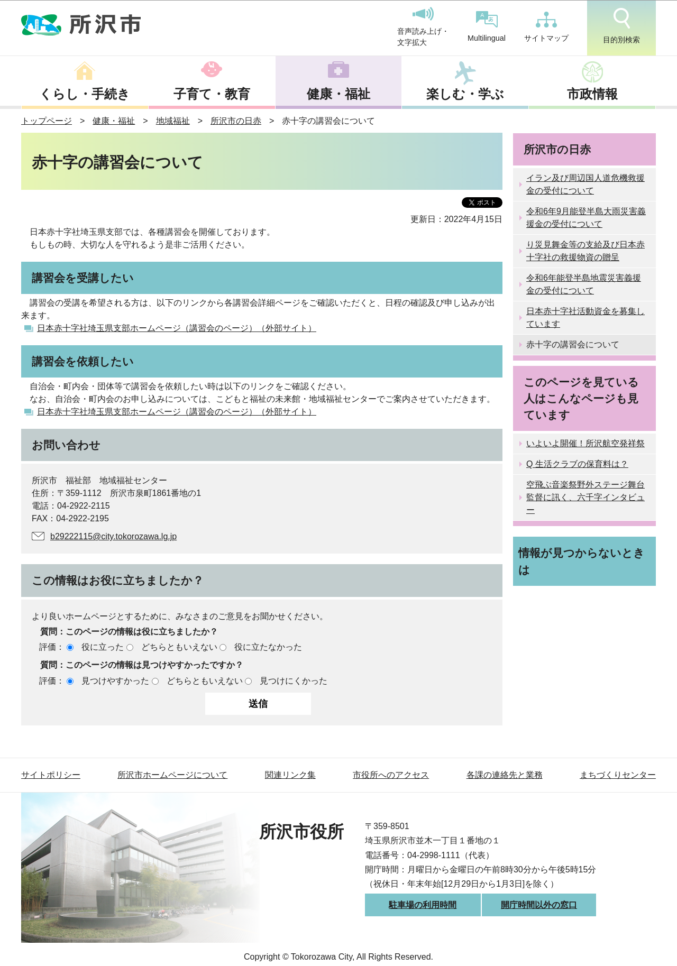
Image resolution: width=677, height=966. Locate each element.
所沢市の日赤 (236, 120)
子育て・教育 (211, 94)
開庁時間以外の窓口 (539, 904)
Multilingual (487, 26)
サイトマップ (546, 27)
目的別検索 (621, 26)
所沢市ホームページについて (172, 774)
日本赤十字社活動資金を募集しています (585, 317)
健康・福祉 (338, 94)
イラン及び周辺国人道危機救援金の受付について (585, 184)
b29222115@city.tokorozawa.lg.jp (113, 536)
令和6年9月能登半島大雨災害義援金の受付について (586, 217)
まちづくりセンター (618, 774)
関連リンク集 (290, 774)
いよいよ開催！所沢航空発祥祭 (585, 443)
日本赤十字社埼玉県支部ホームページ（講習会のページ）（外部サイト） (176, 328)
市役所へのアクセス (391, 774)
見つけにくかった (293, 680)
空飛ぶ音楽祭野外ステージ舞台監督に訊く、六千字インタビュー (585, 497)
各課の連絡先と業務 (504, 774)
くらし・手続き (84, 94)
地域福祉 (173, 120)
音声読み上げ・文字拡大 (423, 27)
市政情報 (592, 94)
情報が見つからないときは (581, 561)
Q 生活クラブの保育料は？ (577, 463)
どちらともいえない (179, 646)
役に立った (102, 646)
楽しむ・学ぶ (465, 94)
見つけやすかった (115, 680)
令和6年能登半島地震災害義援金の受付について (583, 284)
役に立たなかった (268, 646)
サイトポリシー (50, 774)
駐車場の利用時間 (422, 904)
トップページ (46, 120)
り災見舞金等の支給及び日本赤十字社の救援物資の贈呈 (585, 251)
